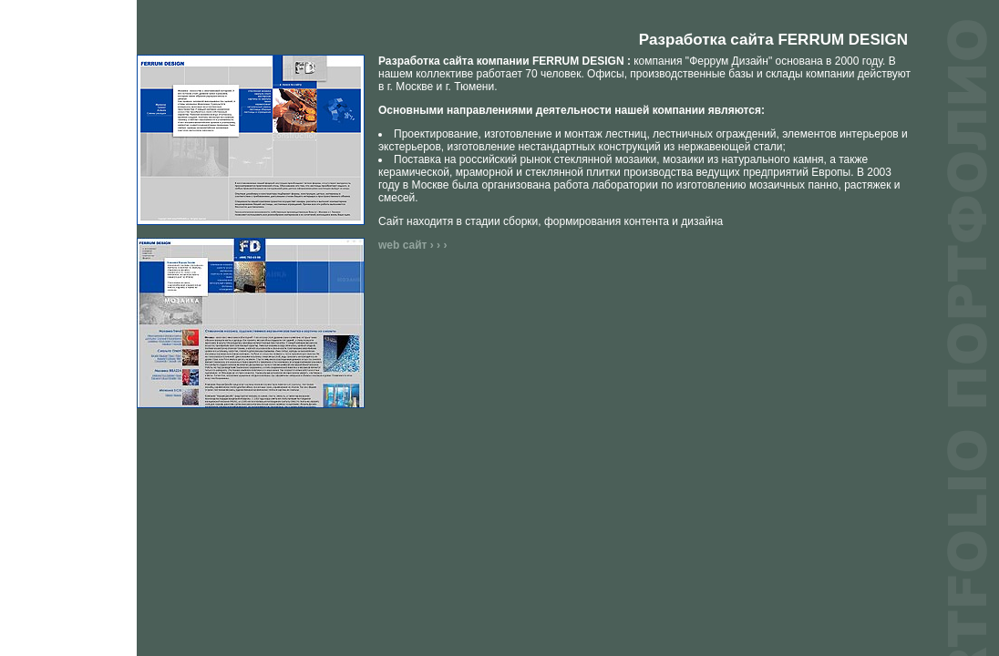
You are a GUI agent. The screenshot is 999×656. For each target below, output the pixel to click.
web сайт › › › (412, 245)
